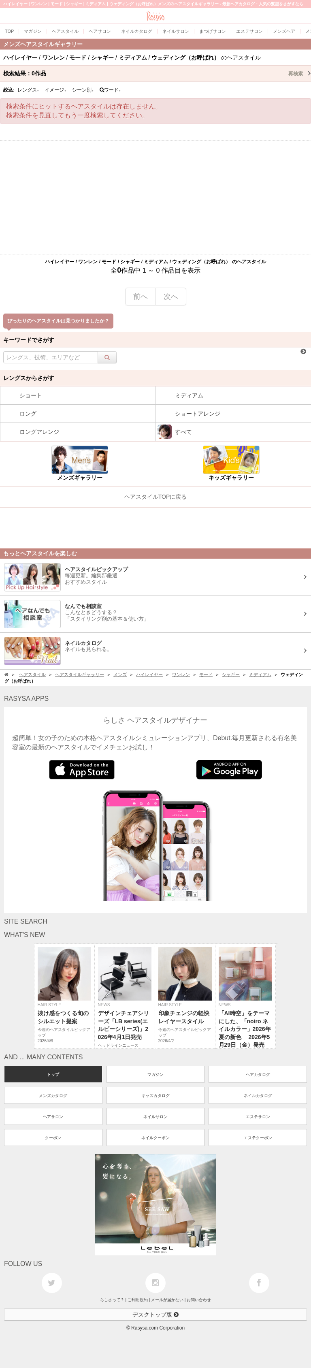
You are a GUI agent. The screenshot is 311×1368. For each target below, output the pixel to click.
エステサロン (258, 1116)
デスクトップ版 (155, 1314)
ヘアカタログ (258, 1074)
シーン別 (83, 90)
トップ (53, 1074)
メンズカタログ (53, 1095)
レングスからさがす (28, 378)
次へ (171, 296)
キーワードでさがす (28, 340)
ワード (110, 90)
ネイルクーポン (155, 1137)
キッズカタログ (155, 1095)
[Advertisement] (155, 197)
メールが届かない (167, 1300)
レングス (28, 90)
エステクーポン (258, 1137)
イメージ (55, 90)
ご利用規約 (138, 1300)
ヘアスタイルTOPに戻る (155, 496)
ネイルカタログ (258, 1095)
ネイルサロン (155, 1116)
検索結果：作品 (157, 73)
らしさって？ (112, 1300)
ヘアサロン (53, 1116)
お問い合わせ (199, 1300)
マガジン (155, 1074)
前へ (140, 296)
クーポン (53, 1137)
